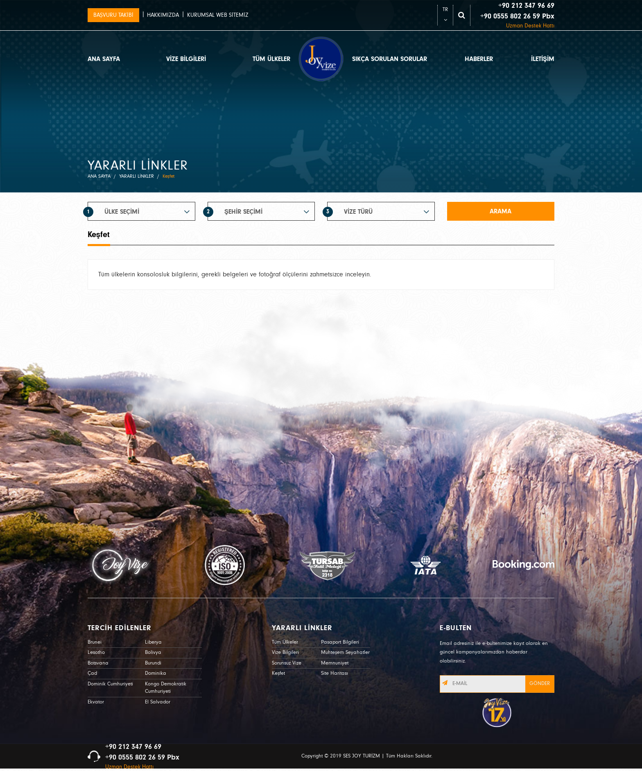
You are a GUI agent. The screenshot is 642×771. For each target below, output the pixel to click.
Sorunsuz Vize (286, 663)
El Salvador (157, 702)
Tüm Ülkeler (285, 642)
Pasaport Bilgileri (340, 642)
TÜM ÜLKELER (271, 59)
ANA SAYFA (104, 59)
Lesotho (96, 652)
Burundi (153, 663)
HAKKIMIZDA (163, 15)
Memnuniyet (334, 663)
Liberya (153, 642)
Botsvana (98, 663)
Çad (92, 673)
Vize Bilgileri (285, 652)
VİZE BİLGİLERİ (186, 59)
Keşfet (278, 673)
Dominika (155, 673)
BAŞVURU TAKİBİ (113, 15)
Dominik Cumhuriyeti (110, 684)
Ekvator (96, 702)
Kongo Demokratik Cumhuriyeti (165, 688)
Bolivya (153, 652)
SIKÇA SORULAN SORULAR (389, 59)
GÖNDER (539, 684)
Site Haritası (334, 673)
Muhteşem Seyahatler (345, 652)
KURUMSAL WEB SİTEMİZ (218, 15)
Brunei (95, 642)
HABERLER (479, 59)
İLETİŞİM (542, 59)
